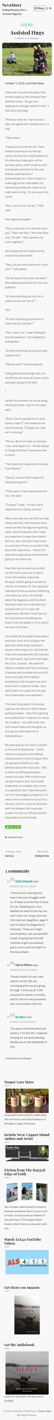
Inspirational (15, 837)
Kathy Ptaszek (23, 881)
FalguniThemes (28, 1415)
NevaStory (12, 4)
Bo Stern (20, 1017)
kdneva (20, 38)
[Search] (50, 8)
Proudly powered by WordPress (19, 1411)
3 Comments (33, 38)
